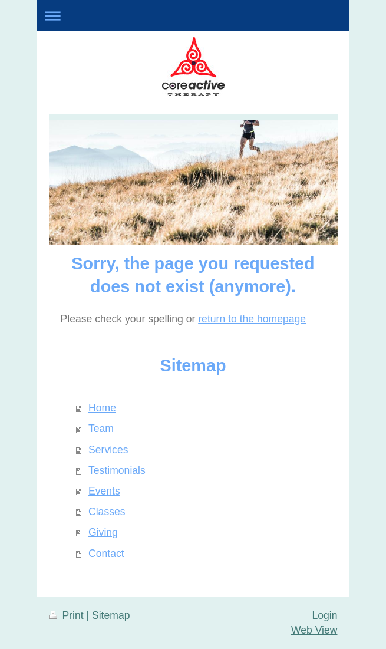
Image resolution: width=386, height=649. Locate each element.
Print (68, 615)
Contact (106, 553)
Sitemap (111, 615)
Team (101, 428)
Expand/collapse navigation (193, 15)
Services (108, 450)
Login (324, 615)
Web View (314, 630)
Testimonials (117, 470)
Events (104, 491)
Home (102, 408)
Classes (107, 512)
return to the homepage (252, 319)
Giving (103, 532)
